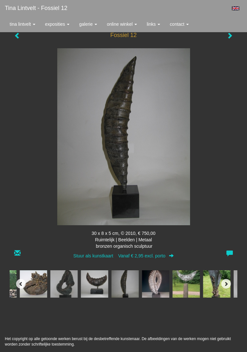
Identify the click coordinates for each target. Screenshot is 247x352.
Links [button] (153, 24)
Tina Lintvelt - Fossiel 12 (36, 8)
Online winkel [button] (122, 24)
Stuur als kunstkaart (123, 255)
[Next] (226, 284)
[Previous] (21, 284)
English (235, 8)
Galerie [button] (88, 24)
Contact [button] (179, 24)
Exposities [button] (57, 24)
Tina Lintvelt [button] (22, 24)
